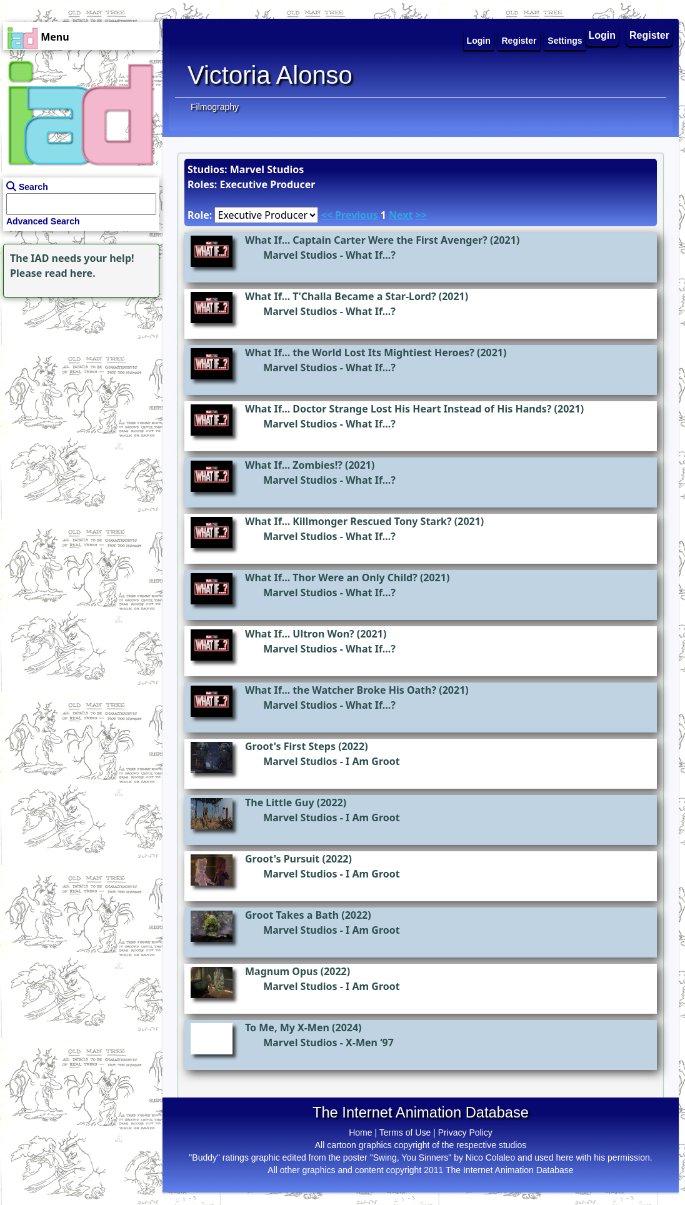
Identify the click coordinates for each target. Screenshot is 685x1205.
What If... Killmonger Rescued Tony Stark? (348, 521)
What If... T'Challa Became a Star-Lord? (340, 296)
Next (400, 215)
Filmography (215, 107)
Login (602, 35)
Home (360, 1133)
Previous (356, 215)
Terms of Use (405, 1133)
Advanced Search (43, 221)
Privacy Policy (465, 1133)
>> (421, 215)
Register (649, 35)
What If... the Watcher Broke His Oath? (340, 690)
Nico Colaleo (490, 1157)
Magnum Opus (281, 971)
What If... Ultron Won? (299, 634)
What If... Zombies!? (293, 465)
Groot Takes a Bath (292, 915)
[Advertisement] (78, 379)
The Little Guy (279, 802)
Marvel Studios (300, 255)
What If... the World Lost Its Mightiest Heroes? (359, 352)
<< (326, 215)
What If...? (371, 255)
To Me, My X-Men (287, 1027)
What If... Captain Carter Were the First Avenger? (366, 240)
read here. (70, 273)
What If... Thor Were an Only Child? (331, 577)
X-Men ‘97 (370, 1042)
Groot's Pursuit (282, 859)
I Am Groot (373, 761)
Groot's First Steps (290, 746)
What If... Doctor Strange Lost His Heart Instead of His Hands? (398, 409)
